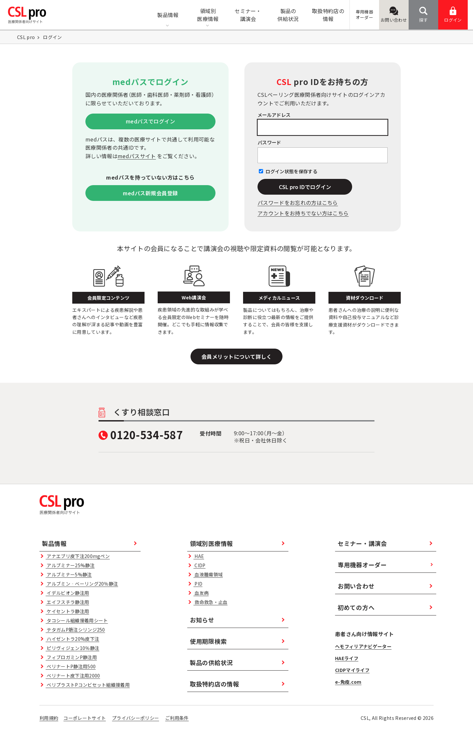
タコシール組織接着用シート (77, 620)
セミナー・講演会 (362, 543)
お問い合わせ (394, 15)
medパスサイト (137, 156)
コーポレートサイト (84, 718)
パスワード (269, 142)
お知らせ (202, 619)
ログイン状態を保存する (291, 171)
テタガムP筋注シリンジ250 (75, 629)
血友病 (201, 593)
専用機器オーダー (362, 564)
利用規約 (48, 718)
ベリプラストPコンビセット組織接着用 (88, 684)
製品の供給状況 (211, 662)
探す (423, 15)
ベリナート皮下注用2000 (73, 675)
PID (197, 583)
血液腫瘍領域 (208, 574)
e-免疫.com (348, 682)
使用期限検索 (208, 641)
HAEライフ (346, 658)
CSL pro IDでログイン (305, 187)
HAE (198, 556)
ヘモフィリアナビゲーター (363, 646)
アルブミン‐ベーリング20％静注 (82, 583)
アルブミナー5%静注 (69, 574)
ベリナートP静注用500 (71, 666)
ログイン (453, 15)
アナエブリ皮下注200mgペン (78, 556)
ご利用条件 (177, 718)
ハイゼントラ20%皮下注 (72, 639)
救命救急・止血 (210, 602)
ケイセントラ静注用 (67, 611)
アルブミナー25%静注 (70, 565)
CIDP (199, 565)
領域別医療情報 (211, 543)
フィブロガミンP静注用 (71, 657)
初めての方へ (356, 607)
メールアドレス (274, 114)
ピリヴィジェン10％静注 (72, 648)
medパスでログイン (150, 121)
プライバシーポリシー (135, 718)
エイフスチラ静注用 (67, 602)
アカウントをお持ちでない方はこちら (303, 213)
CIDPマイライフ (352, 670)
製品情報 (54, 543)
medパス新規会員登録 (150, 193)
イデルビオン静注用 (67, 593)
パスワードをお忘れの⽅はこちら (298, 202)
